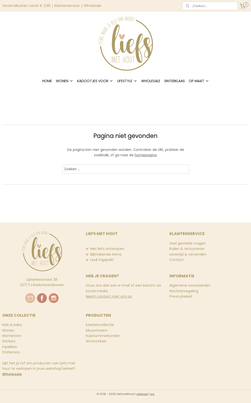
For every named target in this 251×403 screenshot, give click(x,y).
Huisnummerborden (103, 335)
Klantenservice (67, 5)
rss (152, 394)
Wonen (8, 330)
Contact (176, 259)
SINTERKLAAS (174, 80)
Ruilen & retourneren (187, 248)
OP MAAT (199, 80)
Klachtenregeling (183, 291)
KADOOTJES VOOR (95, 80)
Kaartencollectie (100, 324)
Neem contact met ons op (109, 296)
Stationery (11, 352)
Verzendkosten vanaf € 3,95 (26, 5)
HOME (47, 80)
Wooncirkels (96, 341)
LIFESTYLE (127, 80)
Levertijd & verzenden (187, 254)
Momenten (11, 335)
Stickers (8, 341)
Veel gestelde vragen (187, 243)
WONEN (64, 80)
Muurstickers (96, 330)
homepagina (146, 155)
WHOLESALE (150, 80)
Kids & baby (12, 324)
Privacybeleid (180, 296)
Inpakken (9, 346)
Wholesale (92, 5)
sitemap (142, 394)
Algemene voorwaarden (190, 285)
